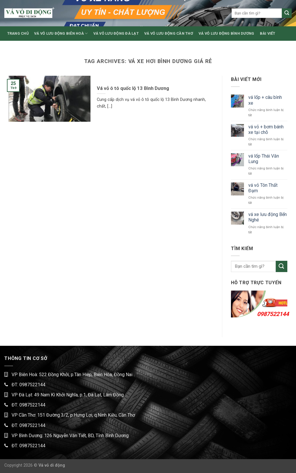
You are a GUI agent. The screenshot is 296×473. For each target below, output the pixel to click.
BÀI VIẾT (267, 33)
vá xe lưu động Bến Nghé (267, 217)
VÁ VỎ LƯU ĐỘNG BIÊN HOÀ (61, 33)
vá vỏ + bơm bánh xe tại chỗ (266, 129)
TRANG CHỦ (18, 33)
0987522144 (273, 314)
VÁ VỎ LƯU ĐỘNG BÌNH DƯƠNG (226, 33)
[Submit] (287, 13)
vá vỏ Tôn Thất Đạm (263, 187)
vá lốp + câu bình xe (265, 100)
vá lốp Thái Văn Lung (263, 158)
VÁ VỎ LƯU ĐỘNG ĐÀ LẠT (116, 33)
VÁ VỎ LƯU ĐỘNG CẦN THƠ (168, 33)
